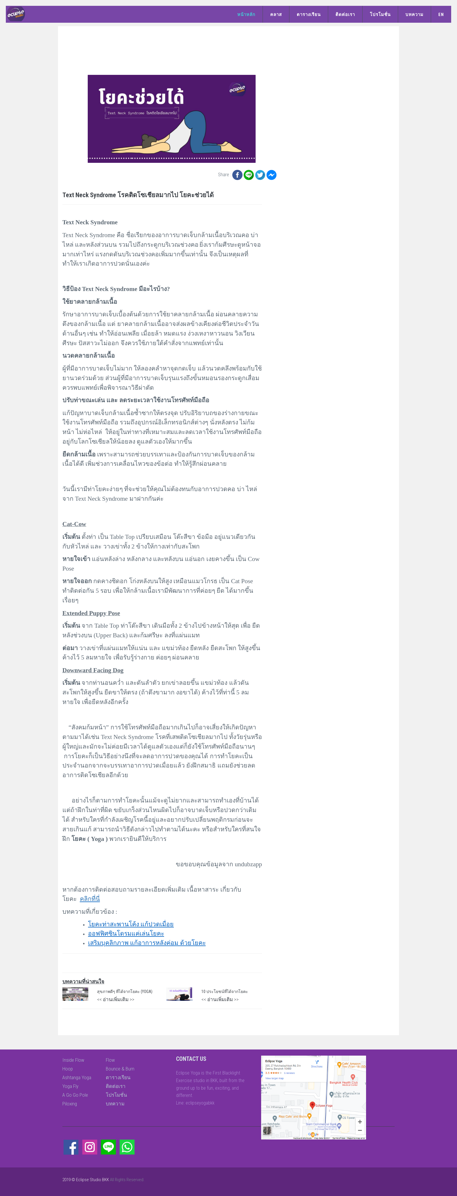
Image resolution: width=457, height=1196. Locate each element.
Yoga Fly (70, 1086)
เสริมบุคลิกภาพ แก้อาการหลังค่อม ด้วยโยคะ (147, 942)
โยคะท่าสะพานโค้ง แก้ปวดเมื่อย (131, 924)
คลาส (276, 14)
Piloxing (69, 1104)
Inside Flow (73, 1060)
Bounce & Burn (120, 1069)
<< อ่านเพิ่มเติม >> (115, 999)
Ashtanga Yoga (76, 1077)
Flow (110, 1060)
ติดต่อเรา (345, 14)
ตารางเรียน (309, 14)
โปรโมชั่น (380, 14)
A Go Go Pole (75, 1095)
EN (441, 14)
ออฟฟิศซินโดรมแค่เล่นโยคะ (126, 933)
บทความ (414, 14)
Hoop (67, 1069)
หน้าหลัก (246, 14)
